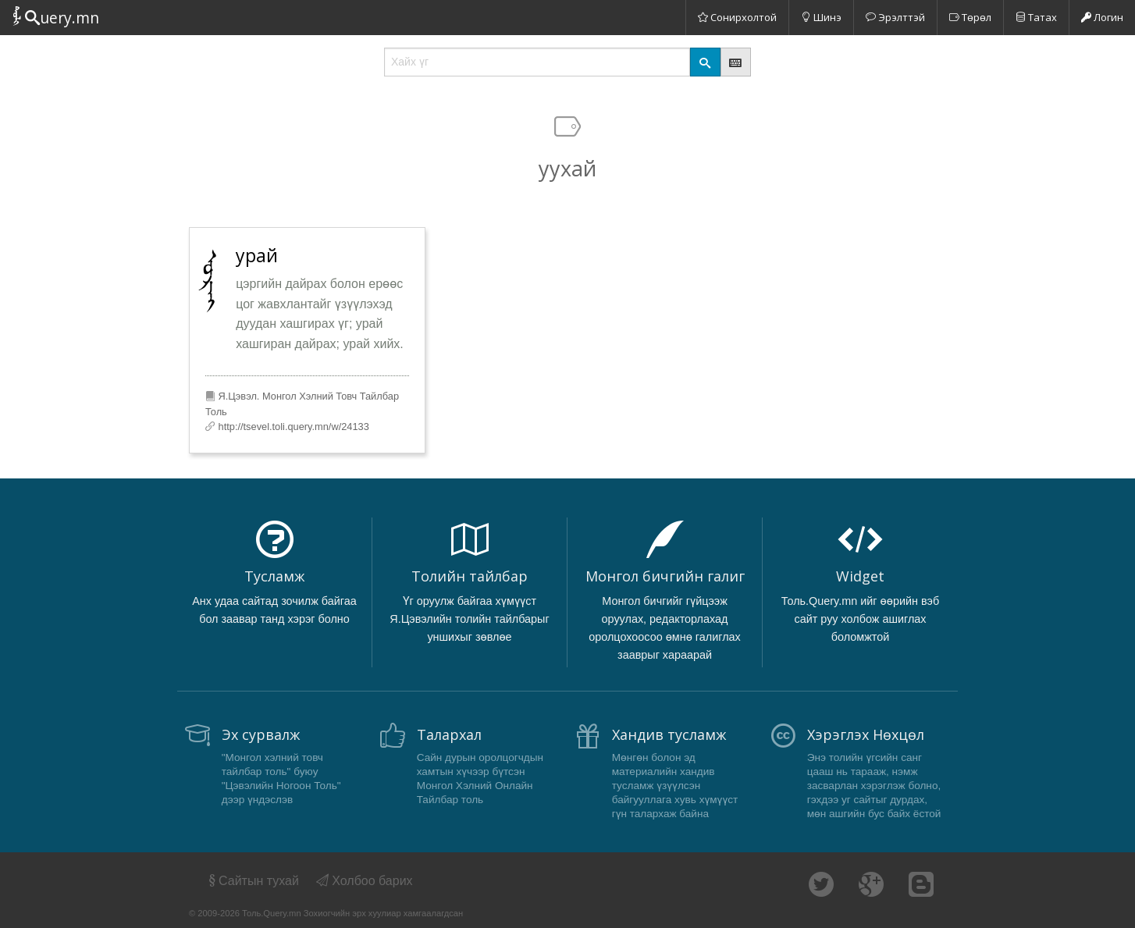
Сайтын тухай (252, 880)
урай (257, 255)
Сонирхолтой (737, 17)
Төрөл (970, 17)
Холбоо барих (364, 880)
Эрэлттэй (895, 17)
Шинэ (821, 17)
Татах (1036, 17)
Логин (1102, 17)
